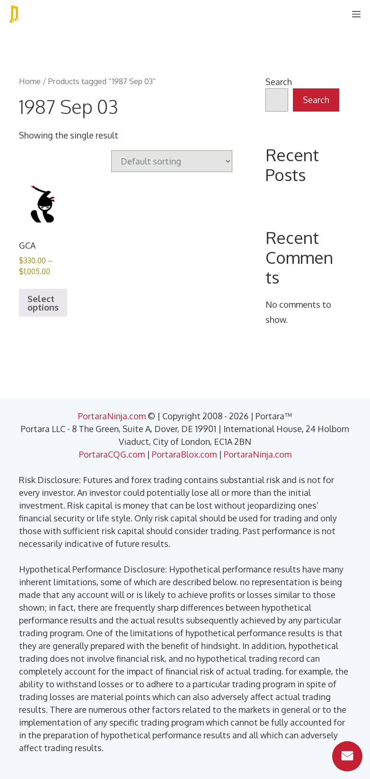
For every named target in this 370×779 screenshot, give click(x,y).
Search (278, 82)
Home (30, 81)
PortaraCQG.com (112, 454)
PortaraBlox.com (184, 454)
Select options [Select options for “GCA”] (43, 303)
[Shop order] (171, 161)
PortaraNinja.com (112, 416)
